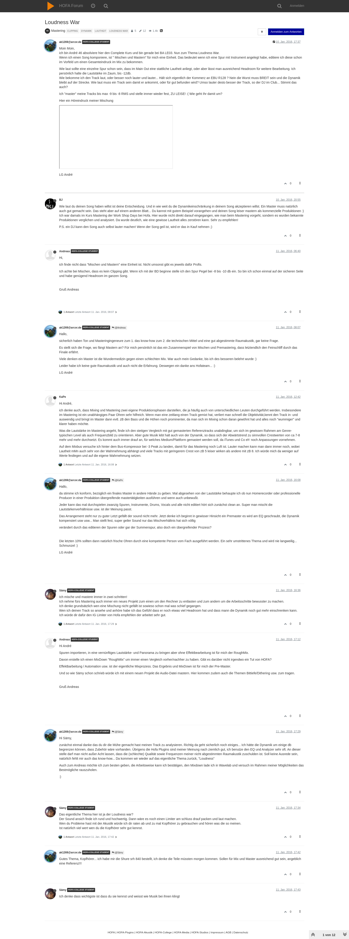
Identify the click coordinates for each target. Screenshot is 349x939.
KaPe (62, 396)
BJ (61, 199)
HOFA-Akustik (144, 932)
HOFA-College (163, 932)
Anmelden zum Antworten (286, 31)
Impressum (217, 932)
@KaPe (117, 480)
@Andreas (119, 327)
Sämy (62, 590)
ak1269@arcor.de (70, 42)
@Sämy (117, 732)
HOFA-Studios (199, 932)
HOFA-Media (181, 932)
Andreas (64, 251)
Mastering (58, 30)
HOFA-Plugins (125, 932)
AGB (228, 932)
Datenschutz (240, 932)
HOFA (111, 932)
